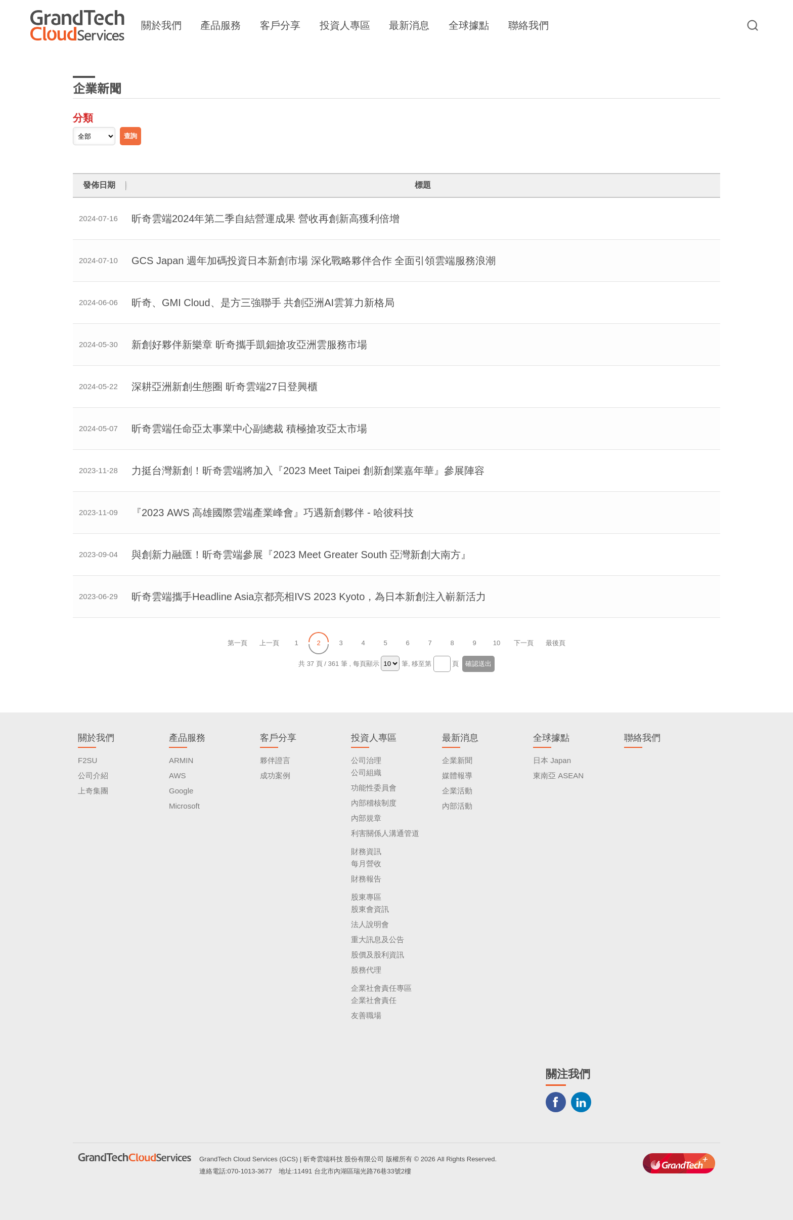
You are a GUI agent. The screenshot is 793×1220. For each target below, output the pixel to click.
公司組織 (366, 772)
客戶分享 (280, 25)
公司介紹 (93, 775)
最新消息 (409, 25)
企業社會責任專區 (381, 988)
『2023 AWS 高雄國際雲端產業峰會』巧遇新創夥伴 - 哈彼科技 (272, 512)
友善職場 (366, 1015)
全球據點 (469, 25)
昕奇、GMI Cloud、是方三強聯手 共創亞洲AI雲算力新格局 (262, 302)
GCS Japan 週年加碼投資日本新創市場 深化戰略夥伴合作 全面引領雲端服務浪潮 (313, 260)
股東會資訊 (370, 909)
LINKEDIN (581, 1102)
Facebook (556, 1102)
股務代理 (366, 969)
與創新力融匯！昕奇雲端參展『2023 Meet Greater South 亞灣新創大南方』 (301, 554)
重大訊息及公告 (377, 939)
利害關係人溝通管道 (385, 833)
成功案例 (275, 775)
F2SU (87, 760)
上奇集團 (93, 790)
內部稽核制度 (373, 802)
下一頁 (524, 643)
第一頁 (237, 643)
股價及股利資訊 (377, 954)
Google (181, 790)
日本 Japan (552, 760)
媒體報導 (457, 775)
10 (496, 643)
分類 (83, 117)
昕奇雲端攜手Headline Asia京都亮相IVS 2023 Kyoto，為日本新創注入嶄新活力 (308, 596)
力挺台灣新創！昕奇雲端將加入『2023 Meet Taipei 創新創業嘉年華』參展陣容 (307, 470)
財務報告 (366, 878)
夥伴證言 (275, 760)
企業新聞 (457, 760)
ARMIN (181, 760)
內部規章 (366, 818)
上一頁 (269, 643)
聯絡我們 (528, 25)
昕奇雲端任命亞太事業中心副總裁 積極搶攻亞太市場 (249, 428)
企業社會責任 (373, 1000)
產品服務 (220, 25)
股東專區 (366, 897)
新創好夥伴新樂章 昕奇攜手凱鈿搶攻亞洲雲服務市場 (249, 344)
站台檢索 (752, 25)
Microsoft (184, 806)
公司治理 (366, 760)
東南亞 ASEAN (558, 775)
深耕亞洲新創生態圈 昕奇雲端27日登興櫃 (224, 386)
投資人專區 (345, 25)
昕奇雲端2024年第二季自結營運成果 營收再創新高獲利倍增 (265, 218)
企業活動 (457, 790)
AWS (177, 775)
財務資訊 (366, 851)
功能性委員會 (373, 787)
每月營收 (366, 863)
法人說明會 (370, 924)
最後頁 (555, 643)
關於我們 (161, 25)
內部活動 (457, 806)
